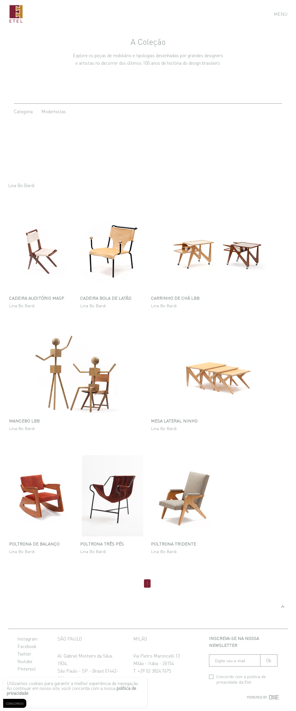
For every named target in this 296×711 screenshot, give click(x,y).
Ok (268, 660)
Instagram (27, 638)
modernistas (53, 111)
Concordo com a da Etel (237, 679)
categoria (23, 111)
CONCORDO (15, 703)
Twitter (24, 653)
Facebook (26, 646)
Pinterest (26, 668)
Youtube (24, 661)
